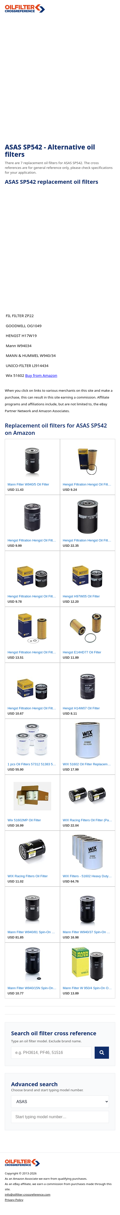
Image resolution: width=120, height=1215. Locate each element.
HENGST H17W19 (21, 335)
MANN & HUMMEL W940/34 (31, 355)
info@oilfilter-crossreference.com (27, 1194)
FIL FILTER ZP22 (20, 315)
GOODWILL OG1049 (24, 325)
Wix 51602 (15, 375)
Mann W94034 (19, 345)
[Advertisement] (60, 78)
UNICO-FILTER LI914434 (27, 365)
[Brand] (60, 1102)
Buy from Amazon (41, 375)
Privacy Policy (14, 1200)
